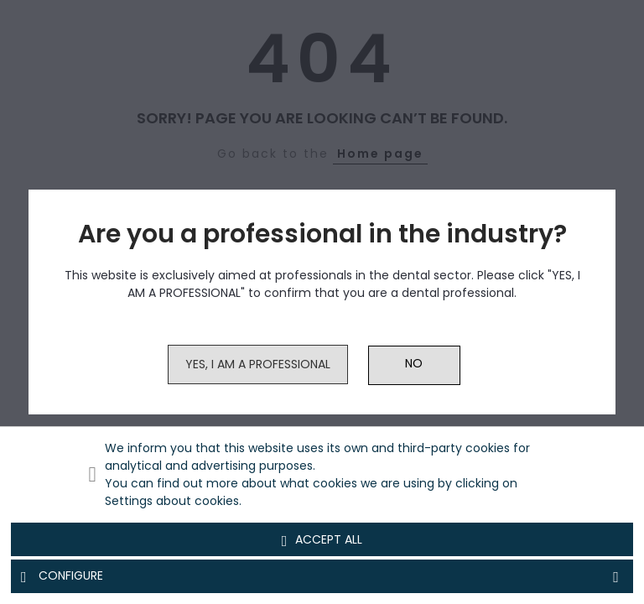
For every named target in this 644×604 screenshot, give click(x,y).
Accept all (322, 540)
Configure (322, 576)
